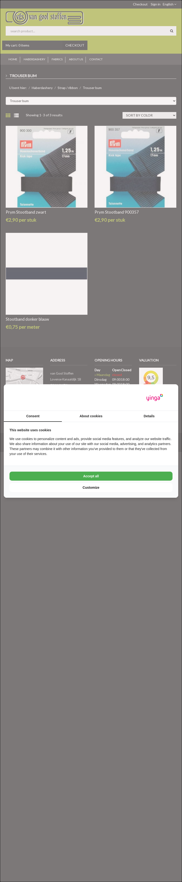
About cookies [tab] (91, 416)
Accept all (91, 476)
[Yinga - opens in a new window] (155, 397)
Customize (91, 487)
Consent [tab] (33, 416)
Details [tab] (149, 416)
